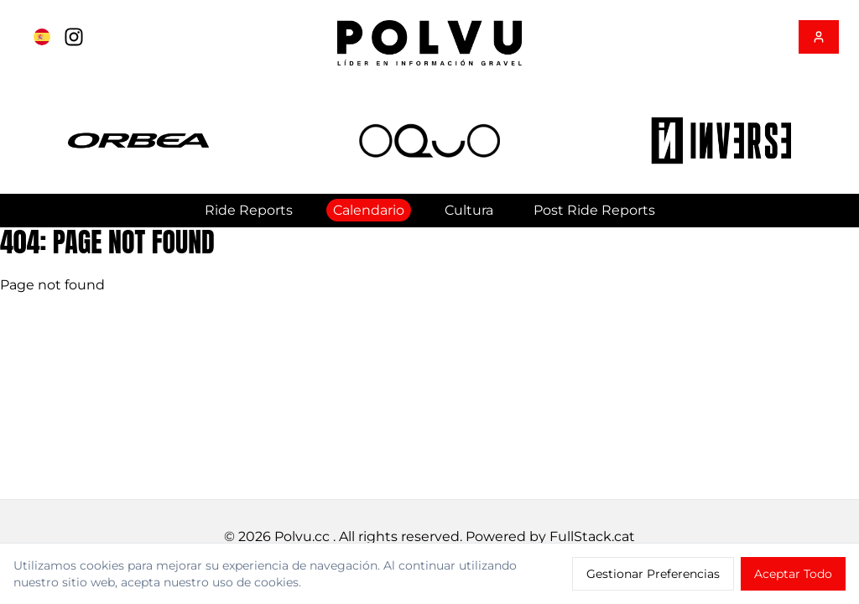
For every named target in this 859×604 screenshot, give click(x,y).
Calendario (368, 210)
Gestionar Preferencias (653, 573)
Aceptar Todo (793, 573)
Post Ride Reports (594, 210)
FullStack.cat (592, 536)
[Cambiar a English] (42, 37)
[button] (138, 140)
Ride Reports (249, 210)
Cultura (469, 210)
